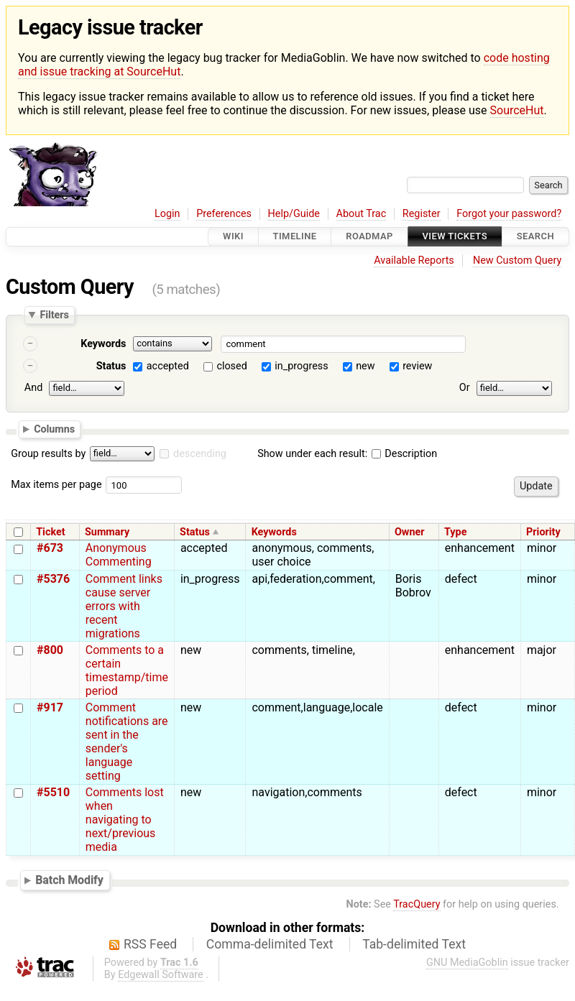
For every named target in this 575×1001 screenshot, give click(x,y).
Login (167, 214)
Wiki (233, 236)
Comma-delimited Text (270, 944)
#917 (50, 707)
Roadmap (369, 236)
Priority (543, 532)
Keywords (103, 344)
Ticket (50, 532)
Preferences (224, 214)
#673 (50, 548)
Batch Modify (69, 880)
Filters (54, 314)
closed (231, 366)
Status (111, 366)
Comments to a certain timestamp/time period (127, 670)
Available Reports (414, 260)
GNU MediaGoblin (467, 962)
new (365, 366)
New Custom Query (517, 260)
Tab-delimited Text (414, 944)
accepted (168, 366)
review (417, 366)
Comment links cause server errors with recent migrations (124, 606)
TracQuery (416, 904)
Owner (410, 532)
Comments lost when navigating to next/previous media (125, 819)
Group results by (48, 454)
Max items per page (56, 485)
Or (464, 388)
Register (421, 214)
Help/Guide (294, 214)
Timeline (295, 236)
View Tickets (455, 236)
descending (199, 454)
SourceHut (517, 110)
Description (404, 454)
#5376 (53, 579)
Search (535, 236)
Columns (54, 429)
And (33, 388)
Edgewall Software (160, 975)
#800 (50, 650)
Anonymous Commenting (119, 554)
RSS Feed (150, 944)
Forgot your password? (508, 214)
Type (455, 532)
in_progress (301, 366)
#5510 (53, 792)
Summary (107, 532)
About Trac (361, 214)
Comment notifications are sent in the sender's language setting (127, 742)
